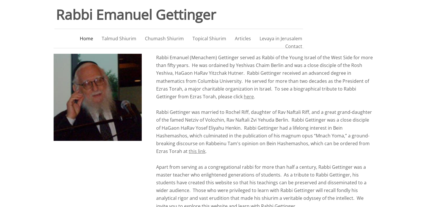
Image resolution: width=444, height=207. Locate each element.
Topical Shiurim (209, 38)
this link (197, 151)
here (249, 96)
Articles (243, 38)
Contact (293, 46)
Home (86, 38)
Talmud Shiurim (119, 38)
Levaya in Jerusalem (281, 38)
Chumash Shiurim (164, 38)
